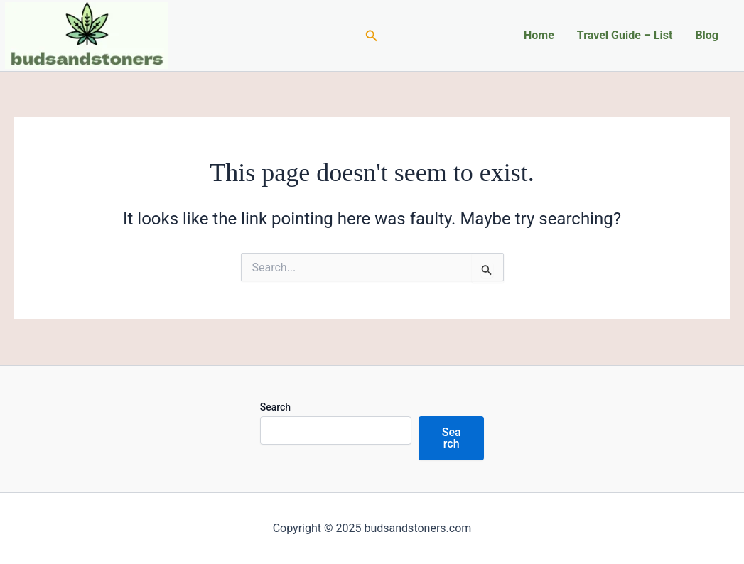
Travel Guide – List (625, 35)
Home (539, 35)
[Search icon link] (371, 36)
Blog (706, 35)
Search (275, 407)
